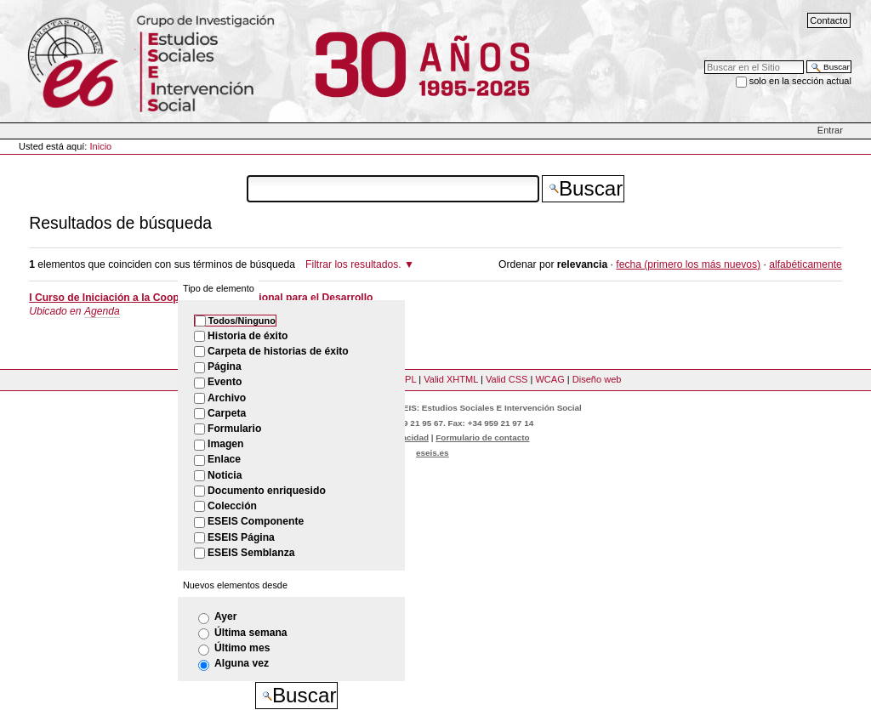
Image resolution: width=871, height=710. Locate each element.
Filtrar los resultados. (353, 264)
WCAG (549, 379)
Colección (232, 506)
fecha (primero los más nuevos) (688, 264)
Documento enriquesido (267, 491)
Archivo (227, 398)
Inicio (101, 146)
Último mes (242, 648)
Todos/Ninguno (242, 320)
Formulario (234, 429)
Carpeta (227, 413)
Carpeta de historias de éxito (278, 351)
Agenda (102, 311)
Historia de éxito (247, 336)
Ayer (225, 616)
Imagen (225, 444)
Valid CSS (506, 379)
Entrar (830, 130)
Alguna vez (241, 663)
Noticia (225, 475)
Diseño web (597, 379)
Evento (225, 382)
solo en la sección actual (800, 81)
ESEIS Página (241, 537)
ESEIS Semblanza (251, 553)
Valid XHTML (451, 379)
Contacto (828, 20)
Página (225, 366)
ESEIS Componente (256, 521)
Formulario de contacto (482, 437)
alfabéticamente (805, 264)
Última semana (250, 633)
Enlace (224, 459)
